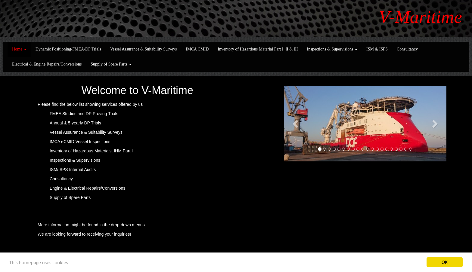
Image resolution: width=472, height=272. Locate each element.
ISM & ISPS (377, 49)
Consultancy (407, 49)
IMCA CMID (197, 49)
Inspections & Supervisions (332, 49)
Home (19, 49)
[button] (296, 123)
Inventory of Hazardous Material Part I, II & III (258, 49)
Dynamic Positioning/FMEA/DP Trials (68, 49)
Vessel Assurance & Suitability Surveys (143, 49)
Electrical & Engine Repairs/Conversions (47, 64)
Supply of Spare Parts (111, 64)
